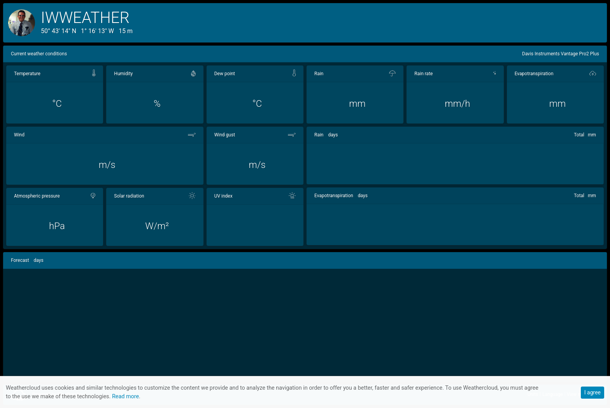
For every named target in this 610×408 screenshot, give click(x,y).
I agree (592, 392)
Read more (125, 396)
